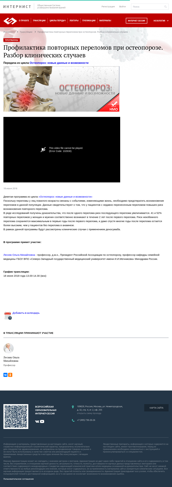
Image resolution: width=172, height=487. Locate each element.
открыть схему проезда (89, 413)
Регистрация (108, 6)
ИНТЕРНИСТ (18, 6)
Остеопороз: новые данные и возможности (59, 62)
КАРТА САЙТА (156, 408)
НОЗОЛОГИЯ (159, 20)
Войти (122, 6)
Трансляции (39, 20)
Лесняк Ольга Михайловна (11, 359)
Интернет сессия (136, 20)
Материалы (105, 20)
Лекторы (74, 20)
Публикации (88, 20)
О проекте (24, 20)
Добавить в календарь (21, 312)
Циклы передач (57, 20)
